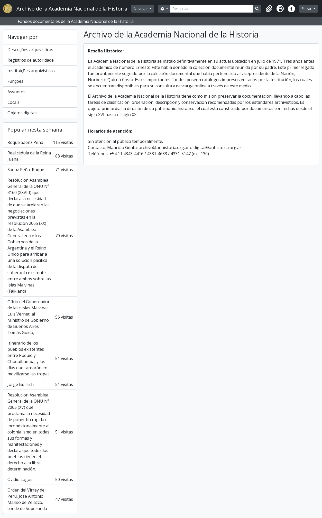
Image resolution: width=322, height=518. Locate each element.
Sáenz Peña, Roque (40, 169)
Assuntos (16, 92)
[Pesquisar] (211, 9)
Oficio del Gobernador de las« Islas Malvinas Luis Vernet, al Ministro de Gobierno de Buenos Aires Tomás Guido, (40, 317)
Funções (15, 81)
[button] (268, 8)
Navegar (141, 8)
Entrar (306, 8)
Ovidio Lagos (40, 479)
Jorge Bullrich (40, 384)
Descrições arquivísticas (30, 49)
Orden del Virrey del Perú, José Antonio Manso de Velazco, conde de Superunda (40, 499)
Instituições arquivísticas (31, 70)
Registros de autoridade (30, 60)
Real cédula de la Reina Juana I (40, 156)
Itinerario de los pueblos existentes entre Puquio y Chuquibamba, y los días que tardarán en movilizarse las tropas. (40, 358)
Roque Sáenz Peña (40, 142)
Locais (13, 102)
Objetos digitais (22, 113)
